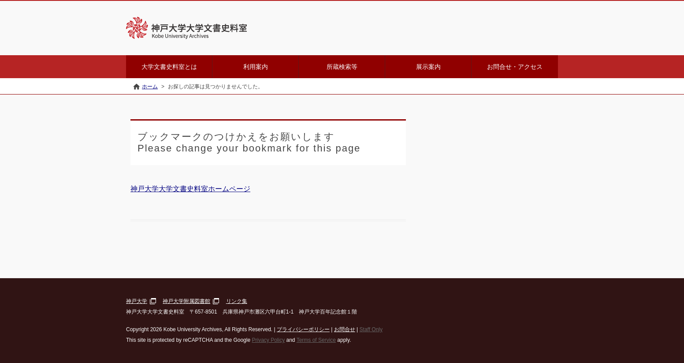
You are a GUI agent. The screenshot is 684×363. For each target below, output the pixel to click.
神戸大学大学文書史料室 (232, 28)
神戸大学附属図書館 (186, 301)
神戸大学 (136, 301)
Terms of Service (316, 340)
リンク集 (236, 301)
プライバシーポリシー (303, 329)
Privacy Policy (268, 340)
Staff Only (371, 329)
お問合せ (344, 329)
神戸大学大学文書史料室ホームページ (190, 189)
